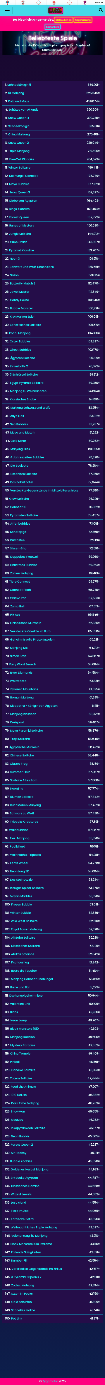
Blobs (14, 1012)
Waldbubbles (18, 830)
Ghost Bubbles (20, 350)
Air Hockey (18, 1153)
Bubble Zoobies (21, 1161)
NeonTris (16, 788)
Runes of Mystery (21, 225)
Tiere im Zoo (20, 1211)
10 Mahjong (16, 93)
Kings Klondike (19, 209)
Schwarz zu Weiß (22, 813)
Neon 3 (15, 259)
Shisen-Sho (18, 548)
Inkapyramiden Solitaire (28, 1128)
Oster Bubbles (20, 341)
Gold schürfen (21, 1302)
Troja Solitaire (20, 739)
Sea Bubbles (19, 424)
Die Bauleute (19, 466)
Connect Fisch (20, 590)
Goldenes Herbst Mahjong (29, 1169)
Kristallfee (17, 540)
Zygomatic (50, 1381)
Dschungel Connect (23, 176)
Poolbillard (17, 846)
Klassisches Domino (25, 1186)
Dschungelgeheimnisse (26, 995)
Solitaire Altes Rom (23, 780)
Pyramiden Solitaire (24, 515)
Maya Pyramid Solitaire (26, 730)
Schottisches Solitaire (25, 325)
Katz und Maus (18, 101)
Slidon (14, 275)
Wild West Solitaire (24, 921)
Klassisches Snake (23, 399)
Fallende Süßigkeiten (26, 1252)
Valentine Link (20, 1004)
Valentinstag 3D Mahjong (29, 1236)
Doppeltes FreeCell (24, 557)
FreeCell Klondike (21, 159)
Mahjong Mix (19, 648)
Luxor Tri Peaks (22, 1294)
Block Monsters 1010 (24, 1029)
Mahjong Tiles (20, 449)
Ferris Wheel (19, 863)
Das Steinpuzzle (21, 880)
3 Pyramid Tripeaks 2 (26, 1277)
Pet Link (16, 1318)
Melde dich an (64, 20)
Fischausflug (20, 962)
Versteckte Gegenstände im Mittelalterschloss (44, 490)
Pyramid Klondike (21, 250)
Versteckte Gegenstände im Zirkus (36, 1269)
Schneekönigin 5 (19, 85)
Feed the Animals (23, 1087)
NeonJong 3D (19, 871)
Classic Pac (18, 598)
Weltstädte (18, 681)
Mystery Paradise (22, 1045)
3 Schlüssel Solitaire (24, 374)
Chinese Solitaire (22, 755)
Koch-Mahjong (19, 333)
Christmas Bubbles (23, 565)
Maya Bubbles (19, 184)
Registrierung (83, 20)
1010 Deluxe (19, 1095)
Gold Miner (18, 441)
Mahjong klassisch (23, 714)
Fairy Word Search (22, 664)
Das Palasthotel (21, 482)
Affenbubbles (20, 523)
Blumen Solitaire (21, 797)
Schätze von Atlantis (23, 109)
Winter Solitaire (19, 167)
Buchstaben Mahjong (25, 805)
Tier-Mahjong (19, 838)
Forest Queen (19, 217)
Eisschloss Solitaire (23, 474)
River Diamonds (21, 673)
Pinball (15, 1062)
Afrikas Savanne (22, 954)
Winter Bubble (20, 913)
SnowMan (18, 1111)
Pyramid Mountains (24, 689)
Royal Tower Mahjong (26, 929)
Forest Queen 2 (22, 1144)
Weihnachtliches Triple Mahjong (34, 1227)
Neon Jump (18, 1020)
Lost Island (18, 1202)
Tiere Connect (19, 581)
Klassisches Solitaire (25, 946)
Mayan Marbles (21, 896)
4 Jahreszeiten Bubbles (27, 457)
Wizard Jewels (21, 1194)
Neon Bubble (20, 1136)
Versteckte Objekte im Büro (30, 631)
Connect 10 (18, 507)
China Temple (20, 1053)
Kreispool (17, 722)
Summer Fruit (20, 772)
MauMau (17, 1120)
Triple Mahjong (19, 151)
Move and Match (22, 432)
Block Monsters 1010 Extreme (31, 1244)
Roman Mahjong (22, 697)
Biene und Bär (20, 987)
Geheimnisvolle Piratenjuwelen (32, 639)
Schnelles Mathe (23, 1310)
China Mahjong (19, 134)
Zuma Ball (17, 606)
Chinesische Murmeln (25, 623)
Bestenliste (52, 27)
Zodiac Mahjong (22, 1285)
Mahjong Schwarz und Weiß (30, 408)
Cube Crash (18, 242)
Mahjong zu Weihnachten (28, 391)
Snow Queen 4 (18, 118)
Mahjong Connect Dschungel (32, 979)
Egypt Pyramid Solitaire (27, 383)
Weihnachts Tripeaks (25, 855)
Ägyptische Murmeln (24, 747)
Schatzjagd (18, 532)
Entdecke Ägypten (24, 1178)
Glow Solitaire (19, 499)
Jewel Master (20, 292)
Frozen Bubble (21, 904)
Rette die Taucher (24, 971)
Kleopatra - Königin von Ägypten (34, 706)
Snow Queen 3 (19, 192)
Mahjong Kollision (22, 1037)
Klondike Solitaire (23, 1070)
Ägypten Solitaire (22, 358)
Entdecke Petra (22, 1219)
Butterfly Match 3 (22, 283)
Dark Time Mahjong (25, 1103)
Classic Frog (18, 764)
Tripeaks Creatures (24, 822)
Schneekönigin (18, 126)
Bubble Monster (21, 308)
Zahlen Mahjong (21, 573)
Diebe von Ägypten (23, 201)
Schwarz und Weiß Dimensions (32, 267)
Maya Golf (16, 416)
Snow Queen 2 (18, 143)
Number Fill (19, 1260)
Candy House (19, 300)
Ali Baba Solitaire (23, 937)
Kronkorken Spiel (22, 316)
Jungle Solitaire (20, 234)
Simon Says (18, 656)
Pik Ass (15, 615)
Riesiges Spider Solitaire (27, 888)
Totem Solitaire (21, 1078)
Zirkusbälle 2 (19, 366)
